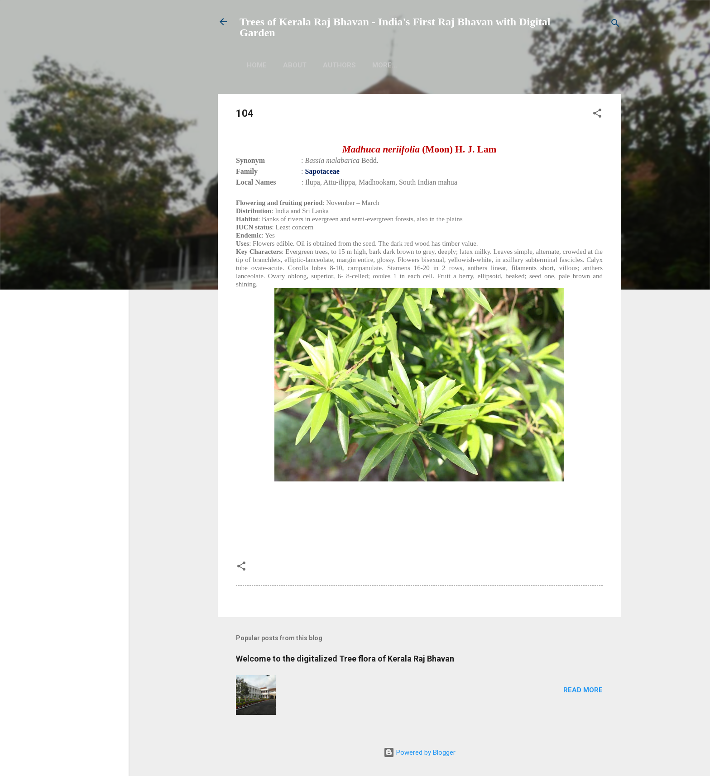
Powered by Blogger (420, 752)
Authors (339, 65)
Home (257, 65)
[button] (597, 115)
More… (445, 65)
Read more (583, 690)
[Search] (615, 24)
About (295, 65)
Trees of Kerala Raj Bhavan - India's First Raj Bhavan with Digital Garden (395, 27)
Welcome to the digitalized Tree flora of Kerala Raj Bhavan (345, 658)
